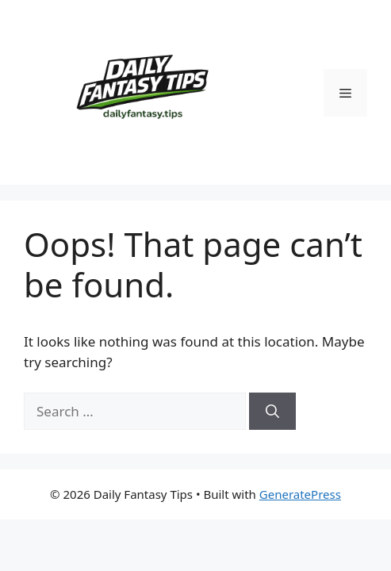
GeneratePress (300, 494)
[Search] (272, 412)
